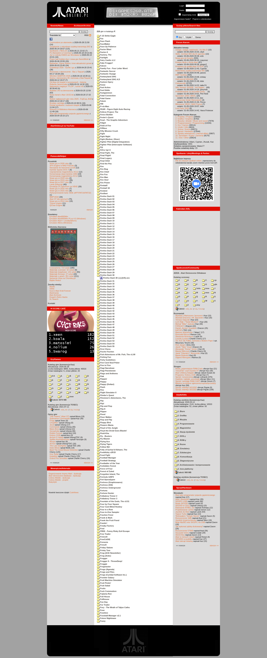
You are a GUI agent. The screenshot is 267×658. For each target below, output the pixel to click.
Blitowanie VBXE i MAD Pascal (188, 104)
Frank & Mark (104, 518)
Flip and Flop (104, 406)
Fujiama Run (104, 594)
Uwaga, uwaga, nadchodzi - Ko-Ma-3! (191, 50)
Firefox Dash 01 (105, 196)
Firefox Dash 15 (105, 234)
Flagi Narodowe (105, 368)
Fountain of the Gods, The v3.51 (113, 501)
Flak (100, 376)
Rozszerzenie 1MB (183, 518)
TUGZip (76, 409)
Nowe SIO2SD (181, 503)
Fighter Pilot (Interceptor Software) (114, 145)
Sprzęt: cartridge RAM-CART (187, 381)
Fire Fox (102, 174)
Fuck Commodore (107, 591)
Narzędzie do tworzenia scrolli (62, 168)
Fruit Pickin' (104, 583)
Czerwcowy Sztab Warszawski (188, 100)
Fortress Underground (109, 488)
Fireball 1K (103, 188)
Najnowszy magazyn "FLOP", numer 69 (66, 86)
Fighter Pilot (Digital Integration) (113, 142)
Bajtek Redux (55, 280)
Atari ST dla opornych (59, 199)
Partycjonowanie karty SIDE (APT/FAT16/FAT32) (70, 193)
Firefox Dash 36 (105, 295)
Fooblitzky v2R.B (106, 452)
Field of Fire (104, 126)
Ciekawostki (180, 83)
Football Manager (106, 458)
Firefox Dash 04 (105, 204)
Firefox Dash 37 (105, 297)
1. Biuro (180, 411)
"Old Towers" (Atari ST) (59, 416)
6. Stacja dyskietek (185, 432)
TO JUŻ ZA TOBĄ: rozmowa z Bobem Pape (194, 341)
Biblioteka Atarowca (57, 227)
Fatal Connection (106, 96)
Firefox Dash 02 (105, 199)
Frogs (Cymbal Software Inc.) (112, 575)
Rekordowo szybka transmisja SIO (190, 71)
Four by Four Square (108, 504)
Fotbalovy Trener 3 (107, 499)
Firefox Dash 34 (105, 289)
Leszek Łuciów (181, 339)
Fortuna (102, 490)
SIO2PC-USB (181, 501)
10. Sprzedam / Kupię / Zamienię (189, 135)
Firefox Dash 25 (105, 261)
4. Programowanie (184, 424)
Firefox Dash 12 (105, 226)
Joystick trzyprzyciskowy (185, 520)
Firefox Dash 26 (105, 264)
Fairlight (102, 58)
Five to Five (104, 365)
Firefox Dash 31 (105, 281)
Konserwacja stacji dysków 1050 (63, 174)
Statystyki (53, 482)
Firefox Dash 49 (105, 330)
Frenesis (102, 542)
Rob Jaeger (180, 345)
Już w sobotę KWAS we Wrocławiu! (65, 55)
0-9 (52, 376)
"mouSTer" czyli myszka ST (187, 371)
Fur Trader (103, 605)
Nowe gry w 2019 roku (59, 180)
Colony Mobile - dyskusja (59, 478)
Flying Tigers (104, 444)
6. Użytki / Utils (181, 127)
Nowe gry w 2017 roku (59, 182)
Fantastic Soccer (106, 71)
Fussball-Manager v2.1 (109, 616)
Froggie (102, 564)
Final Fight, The (105, 153)
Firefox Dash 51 (105, 335)
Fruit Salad (103, 586)
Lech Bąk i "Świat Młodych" (187, 322)
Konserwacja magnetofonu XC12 (64, 176)
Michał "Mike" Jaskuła (184, 324)
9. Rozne (180, 444)
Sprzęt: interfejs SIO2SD (185, 389)
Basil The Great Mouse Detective (64, 450)
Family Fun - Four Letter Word (112, 68)
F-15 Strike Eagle (106, 36)
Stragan (177, 366)
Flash (101, 387)
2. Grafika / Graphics (184, 119)
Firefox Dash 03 (105, 202)
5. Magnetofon (183, 428)
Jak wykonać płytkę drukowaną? (189, 526)
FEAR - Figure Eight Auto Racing (113, 109)
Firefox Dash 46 (105, 322)
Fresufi (102, 545)
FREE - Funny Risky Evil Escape (113, 531)
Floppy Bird (104, 422)
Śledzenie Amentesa (184, 336)
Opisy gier (52, 414)
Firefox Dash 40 (105, 305)
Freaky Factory (105, 526)
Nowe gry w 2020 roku (59, 178)
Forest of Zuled (105, 471)
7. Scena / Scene (182, 129)
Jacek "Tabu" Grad (183, 347)
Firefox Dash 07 (105, 213)
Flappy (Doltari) (105, 384)
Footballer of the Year (108, 463)
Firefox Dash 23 (105, 256)
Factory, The (104, 55)
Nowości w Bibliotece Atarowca (63, 109)
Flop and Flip (104, 420)
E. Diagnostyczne (184, 461)
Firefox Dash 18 (105, 242)
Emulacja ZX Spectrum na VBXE (64, 186)
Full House (103, 597)
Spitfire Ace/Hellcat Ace (60, 439)
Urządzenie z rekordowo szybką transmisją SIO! (70, 47)
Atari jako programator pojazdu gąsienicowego (69, 114)
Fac (100, 39)
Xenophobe (54, 431)
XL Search (53, 299)
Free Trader (104, 534)
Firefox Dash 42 (105, 311)
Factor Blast (104, 49)
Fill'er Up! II (104, 150)
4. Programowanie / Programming (189, 123)
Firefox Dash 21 (105, 251)
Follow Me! (103, 447)
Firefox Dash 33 (105, 286)
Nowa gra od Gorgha (184, 58)
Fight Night (103, 136)
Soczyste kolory (182, 533)
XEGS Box (180, 535)
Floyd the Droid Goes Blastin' (112, 431)
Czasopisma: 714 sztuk (60, 268)
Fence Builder (105, 115)
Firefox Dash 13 (105, 229)
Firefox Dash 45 (105, 319)
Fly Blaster (103, 439)
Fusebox (102, 613)
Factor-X (102, 52)
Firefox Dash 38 (105, 300)
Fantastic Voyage (106, 74)
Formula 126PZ (105, 477)
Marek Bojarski (181, 355)
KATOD (178, 330)
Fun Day (102, 602)
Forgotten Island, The (108, 474)
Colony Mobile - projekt (58, 480)
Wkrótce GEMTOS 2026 (60, 76)
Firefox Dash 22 (105, 253)
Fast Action (104, 87)
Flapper (102, 379)
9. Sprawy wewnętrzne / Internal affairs (191, 133)
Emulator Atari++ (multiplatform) (63, 221)
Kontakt (51, 303)
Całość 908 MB (183, 472)
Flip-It (101, 409)
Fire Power (103, 183)
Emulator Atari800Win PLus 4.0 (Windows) (67, 219)
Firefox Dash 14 (105, 232)
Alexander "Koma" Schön (186, 349)
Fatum (101, 101)
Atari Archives (55, 295)
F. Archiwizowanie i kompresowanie (192, 465)
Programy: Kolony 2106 (185, 375)
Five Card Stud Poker (108, 363)
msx (205, 292)
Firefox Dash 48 (105, 327)
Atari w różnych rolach (184, 537)
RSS (87, 35)
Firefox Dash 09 (105, 218)
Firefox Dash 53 (105, 341)
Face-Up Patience (106, 47)
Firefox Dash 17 (105, 240)
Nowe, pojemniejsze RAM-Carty (189, 369)
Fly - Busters (104, 436)
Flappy (101, 382)
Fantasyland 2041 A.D (108, 79)
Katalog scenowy (181, 277)
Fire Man (102, 177)
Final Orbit (103, 161)
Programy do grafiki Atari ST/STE (189, 66)
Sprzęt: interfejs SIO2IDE (186, 387)
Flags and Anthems (107, 373)
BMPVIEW (54, 197)
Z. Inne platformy (184, 469)
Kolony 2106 (55, 435)
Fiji (100, 147)
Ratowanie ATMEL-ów (184, 508)
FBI (100, 104)
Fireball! (102, 185)
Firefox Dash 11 (105, 223)
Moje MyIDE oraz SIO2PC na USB (190, 522)
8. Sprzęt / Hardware (184, 131)
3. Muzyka (181, 419)
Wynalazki (178, 493)
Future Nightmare (106, 618)
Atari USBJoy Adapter (184, 373)
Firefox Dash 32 (105, 284)
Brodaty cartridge (57, 103)
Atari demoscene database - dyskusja (65, 476)
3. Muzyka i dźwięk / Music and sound (191, 121)
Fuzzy (101, 621)
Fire (100, 166)
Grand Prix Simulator (58, 458)
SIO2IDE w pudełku (183, 539)
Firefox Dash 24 (105, 259)
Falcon (101, 66)
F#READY (179, 326)
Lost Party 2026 (182, 108)
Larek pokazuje (56, 184)
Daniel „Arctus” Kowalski (185, 328)
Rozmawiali (179, 313)
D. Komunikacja (183, 457)
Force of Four (105, 469)
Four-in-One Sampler (108, 512)
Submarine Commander (60, 418)
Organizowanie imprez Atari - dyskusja (65, 474)
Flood (101, 414)
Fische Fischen (105, 352)
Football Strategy (106, 460)
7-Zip (71, 409)
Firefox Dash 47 (105, 324)
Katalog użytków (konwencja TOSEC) (191, 477)
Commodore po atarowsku (61, 42)
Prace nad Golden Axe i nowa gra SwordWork (69, 59)
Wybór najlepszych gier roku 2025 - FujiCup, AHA (71, 99)
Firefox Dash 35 (105, 292)
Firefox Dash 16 (105, 237)
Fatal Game (103, 98)
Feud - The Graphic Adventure (112, 120)
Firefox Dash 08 (105, 215)
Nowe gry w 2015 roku (59, 191)
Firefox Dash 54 (105, 344)
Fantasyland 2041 (106, 77)
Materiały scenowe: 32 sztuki (62, 270)
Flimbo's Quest (105, 395)
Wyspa (53, 441)
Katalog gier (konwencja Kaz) (61, 365)
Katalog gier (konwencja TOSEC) (63, 405)
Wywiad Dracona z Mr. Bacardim (189, 318)
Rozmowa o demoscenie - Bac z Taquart (67, 72)
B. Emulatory (182, 448)
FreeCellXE (103, 539)
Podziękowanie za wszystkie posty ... (191, 92)
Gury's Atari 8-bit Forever (60, 291)
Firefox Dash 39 (105, 303)
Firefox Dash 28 (105, 270)
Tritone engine (56, 203)
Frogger (102, 558)
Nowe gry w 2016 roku (59, 189)
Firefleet (102, 193)
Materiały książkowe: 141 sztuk (63, 272)
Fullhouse (103, 599)
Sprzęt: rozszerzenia (184, 377)
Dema (198, 37)
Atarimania (54, 293)
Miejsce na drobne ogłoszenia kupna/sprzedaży (195, 383)
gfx (214, 284)
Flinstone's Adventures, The (111, 398)
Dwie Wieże (55, 448)
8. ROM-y (180, 440)
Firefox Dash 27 (105, 267)
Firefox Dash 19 (105, 245)
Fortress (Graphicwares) (109, 482)
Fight (101, 134)
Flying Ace (103, 441)
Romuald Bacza (182, 334)
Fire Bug (102, 169)
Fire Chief (103, 172)
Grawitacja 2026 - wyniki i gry (62, 67)
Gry (180, 37)
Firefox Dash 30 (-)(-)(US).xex (115, 278)
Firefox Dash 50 (105, 333)
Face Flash (103, 41)
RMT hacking (181, 75)
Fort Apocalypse (106, 479)
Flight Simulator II (106, 392)
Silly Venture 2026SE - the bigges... (190, 87)
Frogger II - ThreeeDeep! (109, 561)
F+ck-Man (103, 106)
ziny (196, 305)
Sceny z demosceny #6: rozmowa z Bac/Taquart (70, 78)
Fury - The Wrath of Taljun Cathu (113, 607)
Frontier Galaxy (105, 578)
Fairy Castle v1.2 (106, 60)
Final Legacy (104, 158)
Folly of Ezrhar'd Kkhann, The (112, 450)
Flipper (102, 411)
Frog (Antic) (104, 556)
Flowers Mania (105, 425)
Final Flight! (104, 155)
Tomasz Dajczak (182, 320)
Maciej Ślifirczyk (182, 351)
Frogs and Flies (105, 572)
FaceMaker (103, 44)
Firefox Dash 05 (105, 207)
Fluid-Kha (103, 433)
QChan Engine (56, 205)
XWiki (51, 289)
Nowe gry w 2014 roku (59, 201)
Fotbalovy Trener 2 (107, 496)
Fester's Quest (105, 117)
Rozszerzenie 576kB (184, 531)
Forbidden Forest (106, 466)
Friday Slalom (105, 548)
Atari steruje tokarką (184, 541)
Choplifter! (54, 423)
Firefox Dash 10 (105, 221)
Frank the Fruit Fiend (108, 520)
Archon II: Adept (57, 437)
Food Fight (103, 455)
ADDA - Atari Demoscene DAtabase (190, 273)
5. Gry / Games (182, 125)
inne (70, 396)
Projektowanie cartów (184, 510)
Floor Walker (104, 417)
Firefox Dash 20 (105, 248)
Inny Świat (54, 454)
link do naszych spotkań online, (188, 161)
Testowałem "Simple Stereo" (187, 516)
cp (214, 280)
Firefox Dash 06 (105, 210)
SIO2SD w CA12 (182, 505)
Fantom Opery (105, 82)
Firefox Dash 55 (105, 346)
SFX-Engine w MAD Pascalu (62, 165)
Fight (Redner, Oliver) (108, 139)
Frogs (52, 421)
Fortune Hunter (105, 493)
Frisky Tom (103, 550)
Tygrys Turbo (181, 514)
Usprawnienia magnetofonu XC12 (64, 172)
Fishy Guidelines (106, 360)
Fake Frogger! (105, 63)
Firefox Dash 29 (105, 272)
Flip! (100, 403)
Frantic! (102, 523)
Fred (100, 529)
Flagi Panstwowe (106, 371)
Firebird (102, 191)
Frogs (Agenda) (105, 569)
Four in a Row (105, 510)
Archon (53, 444)
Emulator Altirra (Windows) (60, 223)
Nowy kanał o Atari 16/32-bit (62, 95)
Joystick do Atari (182, 512)
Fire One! (103, 180)
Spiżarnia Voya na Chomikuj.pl (62, 278)
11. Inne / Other (182, 138)
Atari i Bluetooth (182, 499)
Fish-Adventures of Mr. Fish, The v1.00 (116, 354)
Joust (52, 425)
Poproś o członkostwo (202, 19)
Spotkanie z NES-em (58, 51)
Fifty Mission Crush (107, 131)
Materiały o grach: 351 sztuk (62, 276)
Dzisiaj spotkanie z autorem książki (65, 105)
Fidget (101, 123)
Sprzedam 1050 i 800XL (185, 96)
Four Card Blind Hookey (109, 507)
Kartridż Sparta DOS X (59, 170)
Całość (55, 409)
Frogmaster (104, 567)
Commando (55, 427)
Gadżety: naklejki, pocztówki (187, 379)
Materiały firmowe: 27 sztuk (61, 274)
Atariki (52, 287)
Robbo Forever (56, 433)
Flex (100, 390)
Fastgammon (104, 93)
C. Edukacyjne (183, 452)
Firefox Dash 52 (105, 338)
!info (196, 288)
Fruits (101, 588)
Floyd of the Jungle (107, 428)
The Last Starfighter (58, 446)
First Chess (104, 349)
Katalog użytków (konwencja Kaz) (189, 400)
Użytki (188, 37)
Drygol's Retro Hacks (58, 297)
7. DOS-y (180, 436)
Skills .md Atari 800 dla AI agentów (190, 54)
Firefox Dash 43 (105, 314)
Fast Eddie (103, 90)
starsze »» (88, 120)
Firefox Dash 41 (105, 308)
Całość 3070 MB (58, 400)
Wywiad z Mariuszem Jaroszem (189, 316)
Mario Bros (54, 429)
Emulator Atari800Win (58, 216)
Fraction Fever (105, 515)
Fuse (101, 610)
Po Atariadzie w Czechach (61, 53)
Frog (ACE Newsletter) (109, 553)
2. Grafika (180, 415)
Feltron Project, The (107, 112)
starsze (90, 210)
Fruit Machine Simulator (109, 580)
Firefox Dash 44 (105, 316)
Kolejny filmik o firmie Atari (186, 62)
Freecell (102, 537)
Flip (100, 401)
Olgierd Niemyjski (182, 357)
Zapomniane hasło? (182, 19)
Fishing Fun (104, 357)
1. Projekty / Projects (184, 117)
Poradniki (52, 161)
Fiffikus (102, 128)
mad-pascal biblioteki (184, 79)
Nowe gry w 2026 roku (59, 163)
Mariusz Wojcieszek (183, 332)
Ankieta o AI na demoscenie (61, 90)
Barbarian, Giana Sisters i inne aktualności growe (71, 63)
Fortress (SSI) (105, 485)
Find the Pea (104, 164)
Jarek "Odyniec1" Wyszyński (187, 353)
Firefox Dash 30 (105, 275)
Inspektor (53, 456)
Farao (101, 85)
